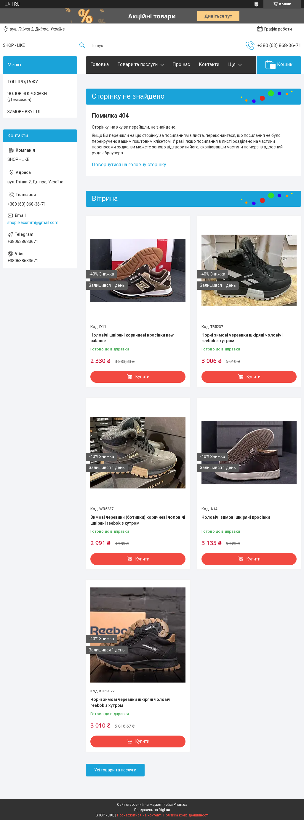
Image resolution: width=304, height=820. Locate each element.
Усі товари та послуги (115, 770)
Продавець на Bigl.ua (152, 810)
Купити (142, 376)
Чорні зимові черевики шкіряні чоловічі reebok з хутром (242, 338)
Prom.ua (180, 805)
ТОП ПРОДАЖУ (22, 81)
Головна (99, 64)
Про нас (181, 64)
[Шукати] (82, 45)
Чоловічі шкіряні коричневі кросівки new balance (132, 338)
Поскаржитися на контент (139, 815)
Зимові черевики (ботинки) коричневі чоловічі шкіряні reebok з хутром (137, 520)
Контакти (209, 64)
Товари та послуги (138, 64)
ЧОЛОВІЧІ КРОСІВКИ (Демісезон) (27, 96)
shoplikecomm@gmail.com (32, 222)
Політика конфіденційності (186, 815)
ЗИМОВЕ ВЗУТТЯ (23, 111)
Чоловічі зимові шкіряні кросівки (235, 517)
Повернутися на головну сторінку (129, 164)
